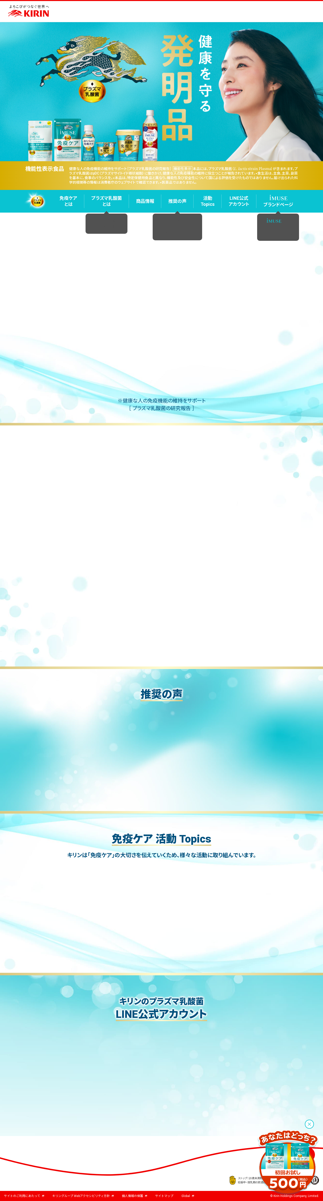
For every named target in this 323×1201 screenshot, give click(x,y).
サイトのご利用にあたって (24, 1196)
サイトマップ (164, 1196)
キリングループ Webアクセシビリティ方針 (83, 1196)
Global (187, 1196)
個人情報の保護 (134, 1196)
